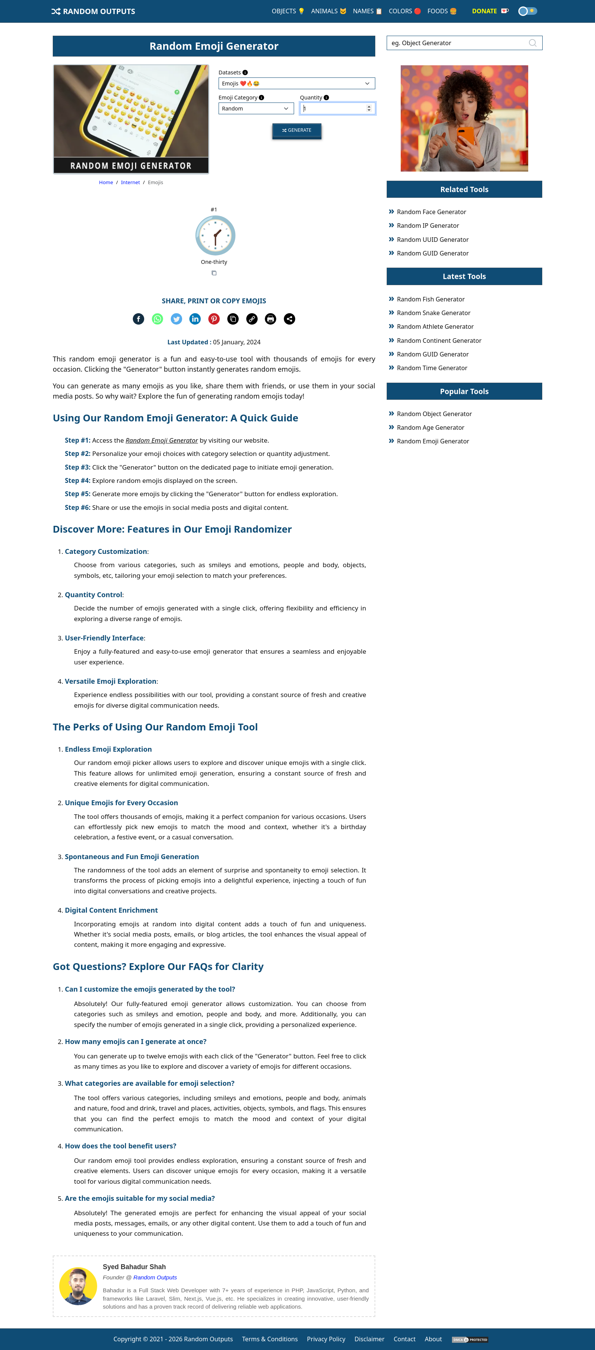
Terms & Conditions (270, 1339)
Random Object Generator (434, 414)
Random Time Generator (432, 368)
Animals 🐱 (329, 11)
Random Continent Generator (439, 340)
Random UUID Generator (433, 239)
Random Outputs (93, 11)
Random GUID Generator (433, 253)
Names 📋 (368, 11)
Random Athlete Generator (435, 326)
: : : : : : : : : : (256, 108)
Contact (405, 1339)
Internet (130, 182)
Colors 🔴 (405, 11)
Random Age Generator (430, 427)
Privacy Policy (326, 1339)
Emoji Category (241, 97)
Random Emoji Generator (433, 441)
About (433, 1339)
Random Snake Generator (434, 313)
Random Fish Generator (431, 299)
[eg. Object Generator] (465, 43)
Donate (490, 11)
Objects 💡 (288, 11)
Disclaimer (369, 1339)
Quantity (314, 97)
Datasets (233, 72)
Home (106, 182)
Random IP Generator (428, 225)
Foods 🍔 (442, 11)
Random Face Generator (431, 212)
